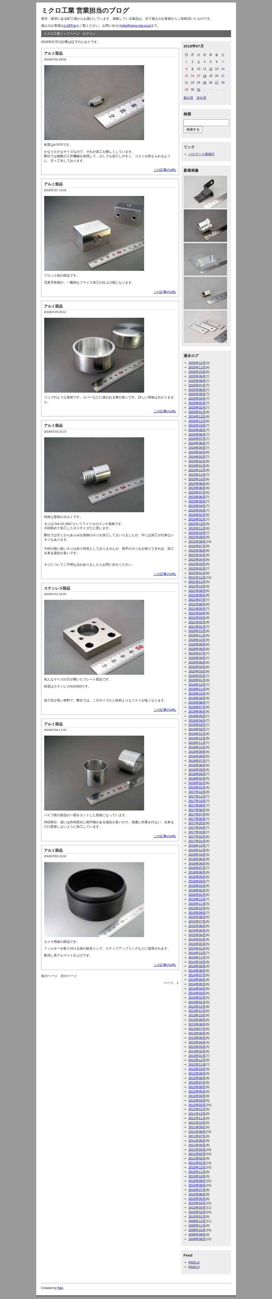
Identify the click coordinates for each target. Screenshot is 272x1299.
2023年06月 (197, 497)
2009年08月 (197, 1239)
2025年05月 (197, 394)
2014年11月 (197, 957)
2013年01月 (197, 1056)
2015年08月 (197, 917)
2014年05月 (197, 984)
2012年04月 (197, 1096)
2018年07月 (197, 761)
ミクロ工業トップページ (61, 33)
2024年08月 (197, 434)
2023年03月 (197, 510)
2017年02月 (197, 836)
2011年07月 (197, 1136)
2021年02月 (197, 622)
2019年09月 (197, 698)
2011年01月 (197, 1163)
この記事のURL (165, 170)
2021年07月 (197, 600)
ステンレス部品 (57, 588)
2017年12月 (197, 792)
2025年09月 (197, 376)
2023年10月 (197, 479)
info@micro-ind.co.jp (136, 25)
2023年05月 (197, 501)
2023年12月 (197, 470)
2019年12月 (197, 684)
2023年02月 (197, 515)
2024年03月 (197, 457)
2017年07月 (197, 814)
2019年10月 (197, 693)
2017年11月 (197, 796)
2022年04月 (197, 559)
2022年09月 (197, 537)
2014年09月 (197, 966)
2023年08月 (197, 488)
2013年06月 (197, 1033)
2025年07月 (197, 385)
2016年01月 (197, 895)
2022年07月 (197, 546)
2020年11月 (197, 635)
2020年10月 (197, 640)
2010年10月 (197, 1176)
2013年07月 (197, 1029)
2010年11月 (197, 1172)
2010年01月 (197, 1216)
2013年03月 (197, 1047)
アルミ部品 (53, 53)
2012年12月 (197, 1060)
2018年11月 (197, 743)
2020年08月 (197, 649)
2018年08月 (197, 756)
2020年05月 (197, 662)
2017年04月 (197, 827)
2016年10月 (197, 854)
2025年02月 (197, 407)
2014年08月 (197, 971)
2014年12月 (197, 953)
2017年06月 (197, 819)
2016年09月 (197, 859)
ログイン (89, 33)
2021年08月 (197, 595)
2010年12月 (197, 1167)
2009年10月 (197, 1230)
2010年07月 (197, 1190)
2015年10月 (197, 908)
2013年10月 (197, 1015)
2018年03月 (197, 778)
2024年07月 (197, 439)
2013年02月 (197, 1051)
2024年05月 (197, 448)
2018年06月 (197, 765)
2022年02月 (197, 568)
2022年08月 (197, 541)
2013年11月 (197, 1011)
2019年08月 (197, 702)
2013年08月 (197, 1024)
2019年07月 (197, 707)
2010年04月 (197, 1203)
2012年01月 (197, 1109)
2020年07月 (197, 653)
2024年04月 (197, 452)
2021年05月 (197, 609)
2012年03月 (197, 1100)
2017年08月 (197, 810)
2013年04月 (197, 1042)
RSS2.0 (194, 1267)
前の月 (188, 98)
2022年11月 (197, 528)
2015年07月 (197, 921)
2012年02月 (197, 1105)
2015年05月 (197, 930)
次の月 (201, 98)
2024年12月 (197, 416)
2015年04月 (197, 935)
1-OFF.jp (70, 25)
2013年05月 (197, 1038)
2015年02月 (197, 944)
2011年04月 (197, 1149)
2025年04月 (197, 398)
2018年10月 (197, 747)
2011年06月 (197, 1140)
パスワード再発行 (202, 154)
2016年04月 (197, 881)
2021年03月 (197, 618)
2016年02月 (197, 890)
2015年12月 (197, 899)
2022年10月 (197, 533)
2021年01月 (197, 627)
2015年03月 (197, 939)
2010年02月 (197, 1212)
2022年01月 (197, 573)
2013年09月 (197, 1020)
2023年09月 (197, 484)
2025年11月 (197, 367)
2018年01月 (197, 787)
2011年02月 (197, 1158)
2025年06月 (197, 390)
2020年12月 (197, 631)
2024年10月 (197, 425)
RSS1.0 (194, 1262)
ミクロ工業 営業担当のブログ (85, 10)
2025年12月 (197, 363)
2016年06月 (197, 872)
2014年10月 (197, 962)
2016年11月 (197, 850)
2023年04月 (197, 506)
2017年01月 (197, 841)
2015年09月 (197, 913)
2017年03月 (197, 832)
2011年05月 (197, 1145)
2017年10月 (197, 801)
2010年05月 (197, 1199)
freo (60, 1288)
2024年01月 (197, 466)
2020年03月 (197, 671)
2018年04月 (197, 774)
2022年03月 (197, 564)
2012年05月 (197, 1091)
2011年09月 (197, 1127)
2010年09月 (197, 1181)
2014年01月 (197, 1002)
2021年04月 (197, 613)
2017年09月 (197, 805)
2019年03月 (197, 725)
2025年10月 (197, 372)
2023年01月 (197, 519)
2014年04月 (197, 988)
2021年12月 (197, 577)
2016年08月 (197, 863)
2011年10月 (197, 1123)
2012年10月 (197, 1069)
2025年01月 (197, 412)
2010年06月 (197, 1194)
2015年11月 (197, 904)
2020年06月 (197, 658)
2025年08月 (197, 381)
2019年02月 (197, 729)
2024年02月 (197, 461)
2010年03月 (197, 1207)
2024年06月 (197, 443)
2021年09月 (197, 591)
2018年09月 (197, 752)
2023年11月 (197, 475)
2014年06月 (197, 979)
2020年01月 (197, 680)
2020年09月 (197, 644)
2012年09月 (197, 1073)
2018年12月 (197, 738)
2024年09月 (197, 430)
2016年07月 (197, 868)
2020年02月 (197, 676)
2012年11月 (197, 1064)
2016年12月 (197, 845)
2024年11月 (197, 421)
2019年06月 (197, 711)
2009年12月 (197, 1221)
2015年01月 (197, 948)
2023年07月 (197, 492)
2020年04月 (197, 667)
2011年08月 (197, 1132)
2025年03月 (197, 403)
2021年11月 (197, 582)
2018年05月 (197, 770)
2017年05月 (197, 823)
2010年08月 (197, 1185)
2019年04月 (197, 720)
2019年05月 (197, 716)
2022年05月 (197, 555)
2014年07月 (197, 975)
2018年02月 (197, 783)
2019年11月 (197, 689)
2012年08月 (197, 1078)
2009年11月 (197, 1225)
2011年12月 (197, 1114)
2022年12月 (197, 524)
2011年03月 (197, 1154)
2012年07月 (197, 1082)
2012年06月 (197, 1087)
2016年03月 (197, 886)
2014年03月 (197, 993)
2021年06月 (197, 604)
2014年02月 (197, 997)
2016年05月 (197, 877)
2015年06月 (197, 926)
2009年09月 (197, 1234)
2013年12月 (197, 1006)
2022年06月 (197, 550)
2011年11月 (197, 1118)
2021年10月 (197, 586)
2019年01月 (197, 734)
